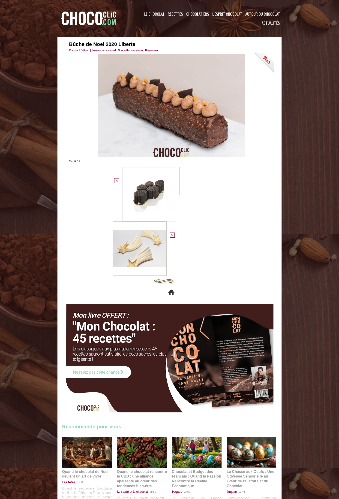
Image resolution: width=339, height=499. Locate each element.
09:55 (149, 406)
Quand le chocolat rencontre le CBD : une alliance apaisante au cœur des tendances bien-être (141, 395)
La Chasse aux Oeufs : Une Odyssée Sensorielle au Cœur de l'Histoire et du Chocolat (249, 395)
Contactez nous (76, 471)
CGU (123, 471)
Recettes (175, 14)
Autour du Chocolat (262, 14)
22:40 (240, 406)
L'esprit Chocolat (227, 14)
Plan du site (182, 471)
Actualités (271, 23)
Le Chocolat (154, 14)
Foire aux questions (240, 471)
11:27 (77, 401)
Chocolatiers (197, 14)
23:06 (185, 410)
